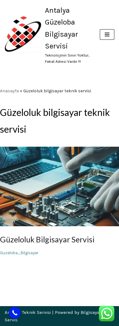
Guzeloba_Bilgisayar (19, 252)
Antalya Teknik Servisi (28, 312)
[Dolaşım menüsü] (107, 34)
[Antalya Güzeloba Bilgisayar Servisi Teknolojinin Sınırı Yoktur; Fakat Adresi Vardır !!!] (47, 34)
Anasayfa (9, 91)
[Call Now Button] (15, 313)
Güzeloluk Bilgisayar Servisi (47, 239)
